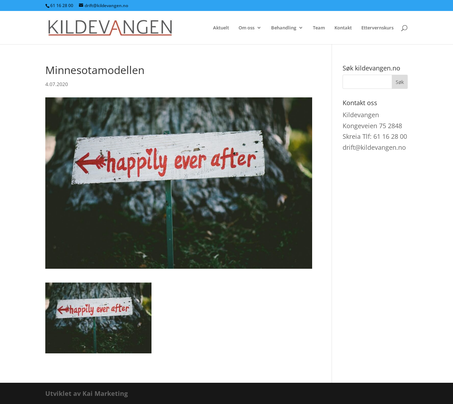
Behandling (283, 28)
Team (319, 28)
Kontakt (343, 28)
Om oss (246, 28)
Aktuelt (221, 28)
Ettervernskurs (377, 28)
